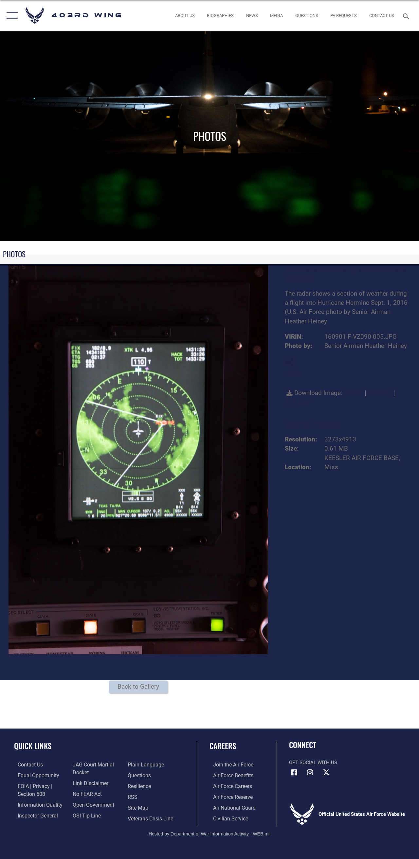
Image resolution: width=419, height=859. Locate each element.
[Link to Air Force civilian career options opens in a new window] (226, 817)
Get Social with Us (313, 762)
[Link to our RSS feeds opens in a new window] (133, 796)
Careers (223, 746)
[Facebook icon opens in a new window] (294, 773)
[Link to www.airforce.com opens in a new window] (229, 764)
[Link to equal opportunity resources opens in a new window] (33, 775)
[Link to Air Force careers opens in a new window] (229, 785)
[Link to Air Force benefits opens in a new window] (229, 775)
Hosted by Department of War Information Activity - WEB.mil (209, 831)
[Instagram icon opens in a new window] (310, 773)
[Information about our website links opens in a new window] (88, 782)
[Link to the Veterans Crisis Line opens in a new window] (151, 817)
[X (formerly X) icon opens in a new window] (326, 773)
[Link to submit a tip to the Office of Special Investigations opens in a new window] (84, 814)
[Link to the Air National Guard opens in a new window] (230, 806)
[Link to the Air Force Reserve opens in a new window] (229, 796)
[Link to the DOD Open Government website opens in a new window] (90, 803)
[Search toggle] (407, 16)
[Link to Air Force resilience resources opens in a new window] (140, 785)
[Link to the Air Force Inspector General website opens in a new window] (33, 814)
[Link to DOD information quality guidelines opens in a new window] (35, 803)
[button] (10, 15)
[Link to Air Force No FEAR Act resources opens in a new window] (85, 793)
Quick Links (32, 746)
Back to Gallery (138, 686)
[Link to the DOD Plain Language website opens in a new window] (145, 764)
